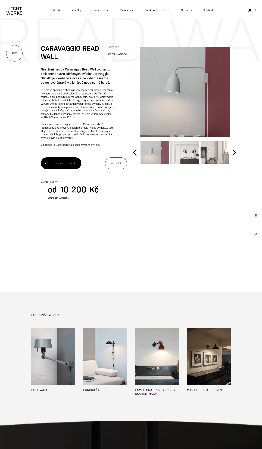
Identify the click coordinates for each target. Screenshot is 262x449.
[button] (135, 152)
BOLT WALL (39, 390)
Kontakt (208, 10)
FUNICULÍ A (91, 390)
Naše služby (101, 10)
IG (256, 234)
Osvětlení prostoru (157, 10)
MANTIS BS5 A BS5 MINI (205, 390)
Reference (126, 10)
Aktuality (186, 10)
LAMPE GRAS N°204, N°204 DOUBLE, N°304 (155, 392)
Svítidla (55, 10)
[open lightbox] (185, 92)
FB (256, 215)
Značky (76, 10)
